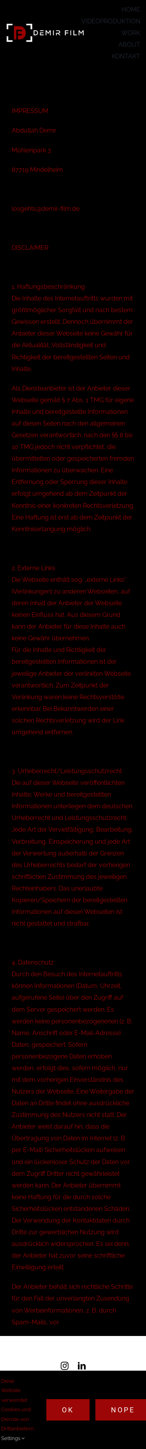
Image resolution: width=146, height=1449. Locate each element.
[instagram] (64, 1366)
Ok (68, 1410)
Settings (13, 1438)
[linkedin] (81, 1366)
